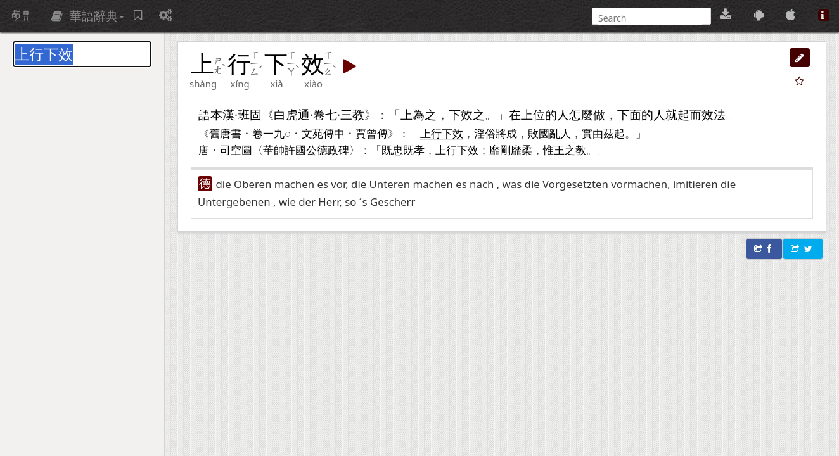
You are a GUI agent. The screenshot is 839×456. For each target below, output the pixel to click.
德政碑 (333, 149)
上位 (533, 114)
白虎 (286, 114)
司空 (230, 149)
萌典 (21, 16)
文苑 (312, 133)
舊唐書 (225, 133)
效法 (713, 114)
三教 (352, 114)
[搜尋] (650, 18)
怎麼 (581, 114)
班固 (250, 114)
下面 (629, 114)
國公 (306, 149)
